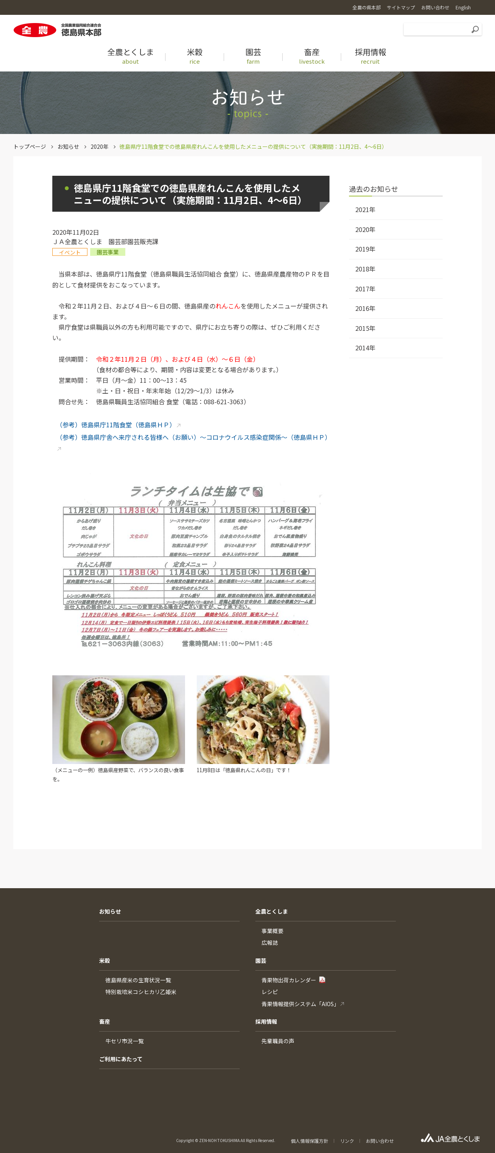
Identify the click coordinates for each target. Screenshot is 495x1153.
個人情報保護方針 (309, 1140)
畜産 (104, 1021)
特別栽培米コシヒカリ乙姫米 (140, 992)
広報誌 (270, 942)
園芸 (260, 960)
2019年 (365, 248)
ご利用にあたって (120, 1059)
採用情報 (266, 1021)
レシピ (270, 992)
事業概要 (272, 931)
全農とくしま (271, 911)
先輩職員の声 (278, 1041)
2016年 (365, 308)
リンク (347, 1140)
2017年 (365, 288)
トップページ (29, 146)
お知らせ (68, 146)
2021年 (365, 209)
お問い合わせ (380, 1140)
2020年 (100, 146)
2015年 (365, 328)
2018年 (365, 268)
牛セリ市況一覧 (124, 1041)
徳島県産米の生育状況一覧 (138, 980)
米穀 (104, 960)
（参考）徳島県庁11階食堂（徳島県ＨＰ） (116, 424)
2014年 (365, 347)
